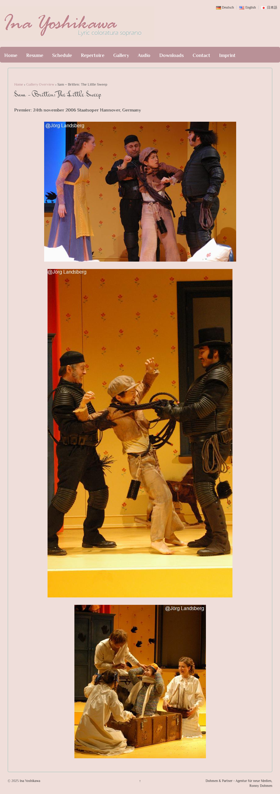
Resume (34, 55)
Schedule (62, 55)
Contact (201, 55)
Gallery (121, 55)
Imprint (227, 55)
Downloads (171, 55)
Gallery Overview (40, 84)
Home (10, 55)
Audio (144, 55)
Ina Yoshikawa (29, 781)
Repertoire (92, 55)
